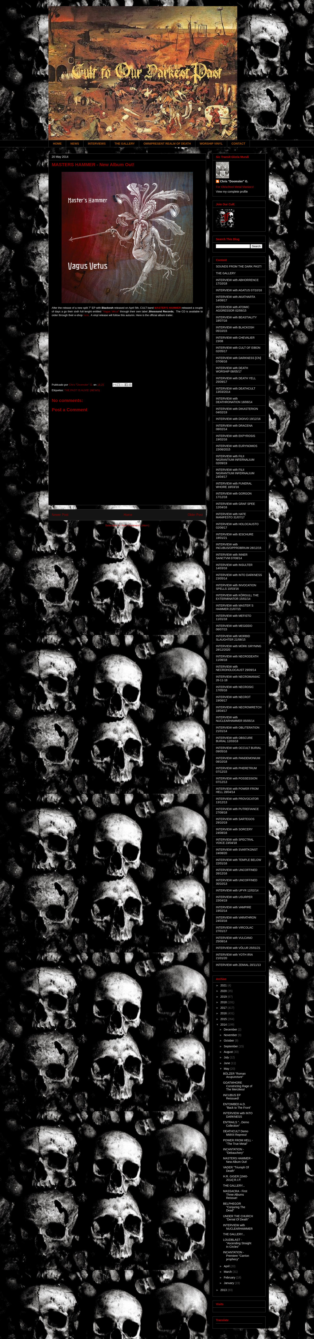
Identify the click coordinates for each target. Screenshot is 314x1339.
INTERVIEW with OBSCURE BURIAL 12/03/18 (234, 739)
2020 (224, 991)
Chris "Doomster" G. (234, 181)
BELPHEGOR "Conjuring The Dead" (234, 1207)
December (231, 1029)
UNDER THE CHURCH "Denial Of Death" (238, 1217)
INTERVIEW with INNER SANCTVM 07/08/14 (232, 556)
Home (128, 514)
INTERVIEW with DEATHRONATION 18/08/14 (234, 400)
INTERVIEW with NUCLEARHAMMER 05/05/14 (235, 719)
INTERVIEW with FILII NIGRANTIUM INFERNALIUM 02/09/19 (235, 460)
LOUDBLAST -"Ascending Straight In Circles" (237, 1243)
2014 (224, 1024)
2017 (224, 1007)
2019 (224, 996)
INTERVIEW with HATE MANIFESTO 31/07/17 (231, 515)
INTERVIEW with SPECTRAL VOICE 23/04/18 (235, 841)
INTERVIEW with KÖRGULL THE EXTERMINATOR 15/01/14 (237, 597)
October (229, 1040)
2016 (224, 1013)
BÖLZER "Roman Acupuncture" (234, 1075)
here (86, 315)
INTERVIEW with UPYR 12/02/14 (237, 890)
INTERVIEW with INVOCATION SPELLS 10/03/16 (236, 587)
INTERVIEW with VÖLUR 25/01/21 (238, 947)
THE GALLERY (125, 143)
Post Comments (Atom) (135, 525)
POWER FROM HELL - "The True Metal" (238, 1142)
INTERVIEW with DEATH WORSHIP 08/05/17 (232, 369)
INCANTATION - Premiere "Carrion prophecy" (236, 1256)
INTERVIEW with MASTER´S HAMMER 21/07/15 (234, 607)
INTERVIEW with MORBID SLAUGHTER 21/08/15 (233, 637)
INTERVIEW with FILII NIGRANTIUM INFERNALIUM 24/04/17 (235, 473)
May (227, 1068)
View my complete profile (232, 191)
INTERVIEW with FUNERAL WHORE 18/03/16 (234, 485)
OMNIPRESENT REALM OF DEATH (167, 143)
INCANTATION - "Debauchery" (233, 1151)
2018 (224, 1002)
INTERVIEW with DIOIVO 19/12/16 (238, 418)
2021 (224, 985)
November (231, 1035)
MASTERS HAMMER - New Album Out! (237, 1160)
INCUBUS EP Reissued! (232, 1096)
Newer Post (60, 514)
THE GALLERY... (234, 1185)
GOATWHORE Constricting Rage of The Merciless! (237, 1086)
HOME (57, 143)
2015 (224, 1019)
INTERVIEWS (97, 143)
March (228, 1271)
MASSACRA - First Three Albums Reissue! (235, 1194)
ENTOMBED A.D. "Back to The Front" (237, 1106)
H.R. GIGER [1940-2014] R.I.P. (235, 1178)
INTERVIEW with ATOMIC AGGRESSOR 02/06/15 (232, 308)
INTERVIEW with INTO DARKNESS (237, 1115)
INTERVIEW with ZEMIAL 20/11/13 (238, 965)
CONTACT (238, 143)
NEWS (74, 143)
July (227, 1057)
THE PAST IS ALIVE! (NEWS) (82, 390)
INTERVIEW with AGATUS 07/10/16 (239, 290)
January (229, 1283)
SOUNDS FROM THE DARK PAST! (239, 266)
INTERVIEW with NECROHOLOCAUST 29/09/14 (236, 668)
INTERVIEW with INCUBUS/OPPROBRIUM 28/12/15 (238, 546)
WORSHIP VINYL (211, 143)
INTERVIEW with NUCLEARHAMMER (238, 1227)
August (228, 1051)
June (227, 1063)
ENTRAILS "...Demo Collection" (236, 1124)
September (231, 1046)
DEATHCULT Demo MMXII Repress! (235, 1133)
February (230, 1277)
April (227, 1266)
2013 (224, 1290)
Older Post (195, 514)
